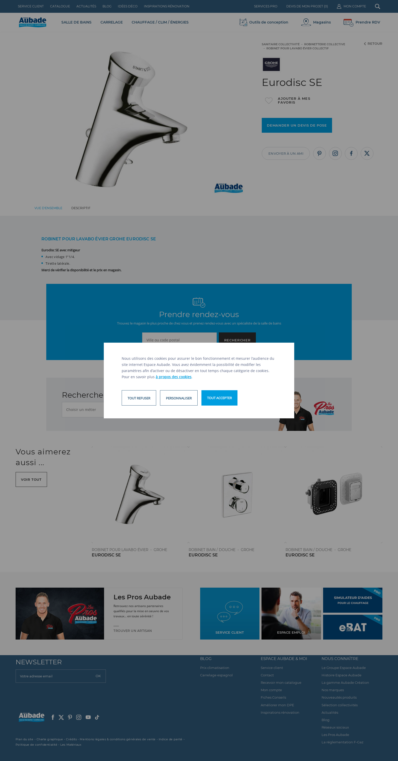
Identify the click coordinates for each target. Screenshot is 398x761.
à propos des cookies (173, 376)
